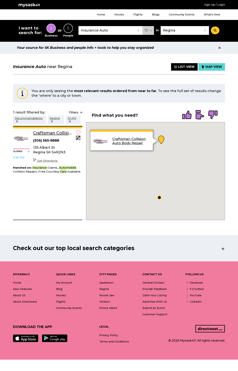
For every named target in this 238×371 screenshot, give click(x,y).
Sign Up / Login (214, 4)
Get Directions (45, 160)
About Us (19, 295)
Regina (104, 289)
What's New (212, 14)
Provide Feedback (154, 289)
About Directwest (25, 301)
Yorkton (104, 301)
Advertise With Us (154, 301)
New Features (22, 289)
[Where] (185, 30)
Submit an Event (153, 308)
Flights (138, 14)
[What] (110, 30)
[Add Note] (78, 139)
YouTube (194, 295)
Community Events (181, 14)
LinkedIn (194, 301)
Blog (59, 289)
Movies (119, 14)
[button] (148, 30)
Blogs (156, 14)
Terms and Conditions (114, 341)
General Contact (153, 282)
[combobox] (110, 30)
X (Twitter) (195, 289)
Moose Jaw (106, 295)
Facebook (194, 282)
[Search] (215, 30)
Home (101, 14)
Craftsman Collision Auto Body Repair (129, 141)
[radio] (186, 115)
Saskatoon (106, 282)
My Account (64, 282)
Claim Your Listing (154, 295)
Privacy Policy (108, 335)
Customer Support (154, 314)
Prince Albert (108, 308)
